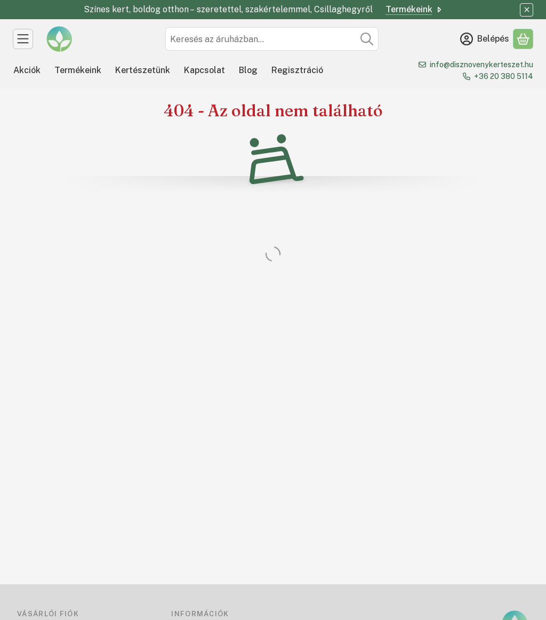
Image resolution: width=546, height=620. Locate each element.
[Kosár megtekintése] (523, 39)
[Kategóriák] (23, 39)
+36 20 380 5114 (503, 76)
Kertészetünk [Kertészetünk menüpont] (142, 70)
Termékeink (414, 9)
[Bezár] (526, 10)
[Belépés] (484, 39)
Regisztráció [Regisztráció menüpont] (297, 70)
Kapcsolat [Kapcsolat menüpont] (204, 70)
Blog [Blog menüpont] (248, 70)
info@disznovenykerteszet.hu (481, 64)
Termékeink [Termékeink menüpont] (77, 70)
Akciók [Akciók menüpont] (27, 70)
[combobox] (272, 39)
